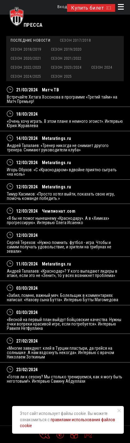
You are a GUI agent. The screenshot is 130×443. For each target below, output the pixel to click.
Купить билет (91, 8)
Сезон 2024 (101, 67)
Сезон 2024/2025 (26, 76)
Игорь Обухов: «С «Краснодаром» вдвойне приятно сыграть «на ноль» (62, 172)
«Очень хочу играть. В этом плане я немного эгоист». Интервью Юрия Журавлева (65, 123)
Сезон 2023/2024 (66, 67)
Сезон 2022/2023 (26, 67)
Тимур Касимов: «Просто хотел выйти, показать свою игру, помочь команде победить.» (61, 196)
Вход (62, 7)
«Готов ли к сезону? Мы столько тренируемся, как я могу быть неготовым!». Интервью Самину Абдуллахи (64, 379)
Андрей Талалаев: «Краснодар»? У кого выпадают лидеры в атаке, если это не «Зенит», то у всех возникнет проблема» (62, 273)
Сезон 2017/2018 (75, 40)
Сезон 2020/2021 (26, 58)
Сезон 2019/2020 (66, 49)
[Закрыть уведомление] (119, 411)
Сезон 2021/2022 (66, 58)
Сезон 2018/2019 (26, 49)
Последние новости (30, 40)
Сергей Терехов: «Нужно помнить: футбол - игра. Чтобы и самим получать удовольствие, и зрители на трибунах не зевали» (59, 247)
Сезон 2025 (61, 76)
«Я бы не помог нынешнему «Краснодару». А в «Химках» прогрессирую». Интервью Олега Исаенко (58, 220)
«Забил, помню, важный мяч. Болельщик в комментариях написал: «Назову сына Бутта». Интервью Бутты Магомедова (62, 297)
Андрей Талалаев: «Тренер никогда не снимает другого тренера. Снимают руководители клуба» (58, 147)
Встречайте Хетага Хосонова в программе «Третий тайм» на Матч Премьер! (62, 99)
